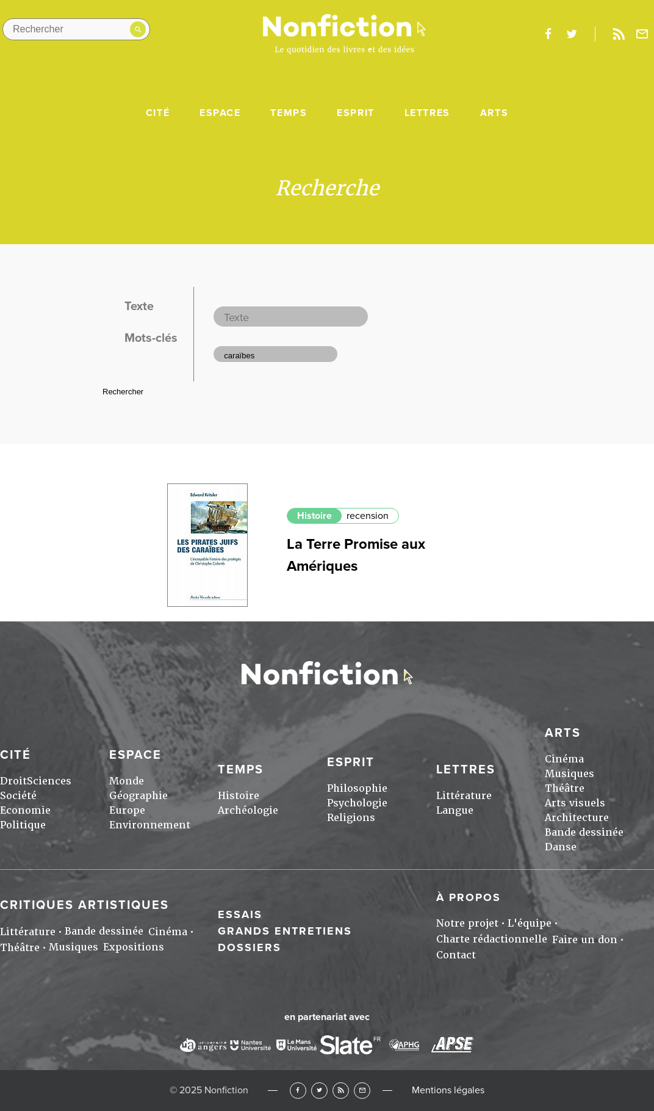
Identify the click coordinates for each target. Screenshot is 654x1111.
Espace (220, 112)
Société (18, 795)
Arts (494, 112)
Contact (456, 955)
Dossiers (249, 947)
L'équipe (530, 923)
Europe (127, 810)
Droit (13, 781)
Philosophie (357, 788)
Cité (158, 112)
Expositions (133, 947)
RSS (340, 1090)
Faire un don (584, 939)
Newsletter (642, 34)
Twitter (319, 1090)
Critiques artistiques (84, 905)
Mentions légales (448, 1090)
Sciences (49, 781)
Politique (23, 825)
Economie (25, 810)
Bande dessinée (584, 832)
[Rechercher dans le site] (76, 29)
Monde (126, 781)
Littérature (464, 795)
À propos (468, 897)
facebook (547, 34)
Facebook (298, 1090)
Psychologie (357, 803)
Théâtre (564, 788)
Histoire (314, 516)
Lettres (427, 112)
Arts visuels (575, 803)
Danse (561, 847)
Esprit (356, 112)
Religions (351, 817)
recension (368, 516)
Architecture (577, 817)
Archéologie (248, 810)
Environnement (149, 825)
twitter (571, 34)
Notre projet (467, 923)
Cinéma (564, 759)
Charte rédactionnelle (491, 939)
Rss (618, 34)
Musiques (569, 773)
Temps (288, 112)
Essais (240, 914)
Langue (454, 810)
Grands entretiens (285, 931)
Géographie (138, 795)
